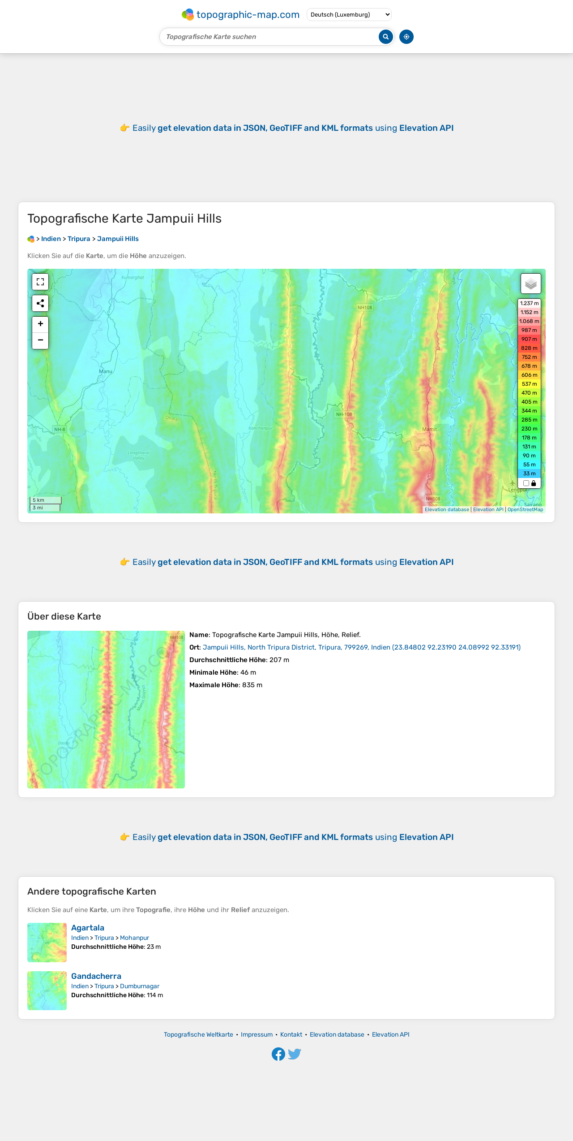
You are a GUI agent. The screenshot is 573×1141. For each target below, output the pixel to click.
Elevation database (447, 509)
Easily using (293, 562)
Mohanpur (134, 938)
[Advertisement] (286, 127)
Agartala (87, 928)
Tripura (104, 938)
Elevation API (488, 509)
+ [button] (40, 325)
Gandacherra (96, 976)
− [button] (40, 341)
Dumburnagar (139, 986)
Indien (80, 938)
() (362, 647)
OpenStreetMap (525, 509)
